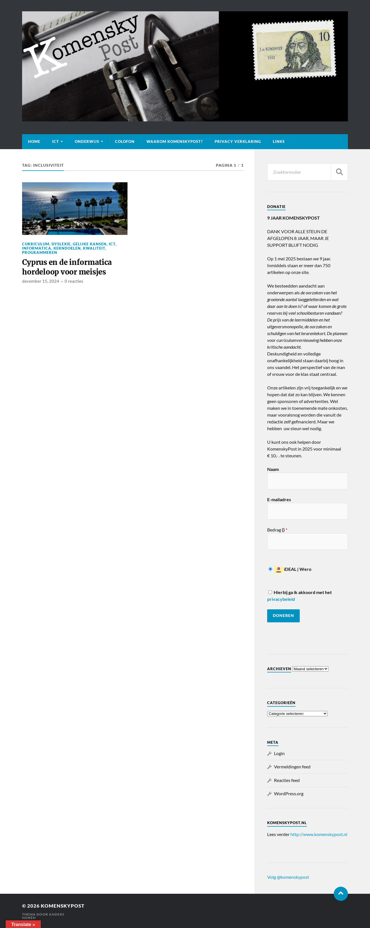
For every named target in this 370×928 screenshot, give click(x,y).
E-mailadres (279, 499)
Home (34, 141)
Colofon (125, 141)
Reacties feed (287, 780)
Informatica (36, 248)
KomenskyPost (62, 906)
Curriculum (35, 244)
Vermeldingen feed (292, 766)
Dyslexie (61, 244)
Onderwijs (87, 141)
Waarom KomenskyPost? (174, 141)
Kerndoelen (67, 248)
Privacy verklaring (238, 141)
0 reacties (74, 281)
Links (279, 141)
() (284, 529)
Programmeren (39, 252)
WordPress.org (288, 793)
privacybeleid (281, 599)
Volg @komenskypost (288, 877)
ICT (55, 141)
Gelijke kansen (90, 244)
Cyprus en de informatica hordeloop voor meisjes (67, 267)
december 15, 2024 (40, 281)
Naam (273, 469)
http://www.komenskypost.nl (318, 834)
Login (279, 753)
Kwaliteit (94, 248)
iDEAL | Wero (290, 569)
